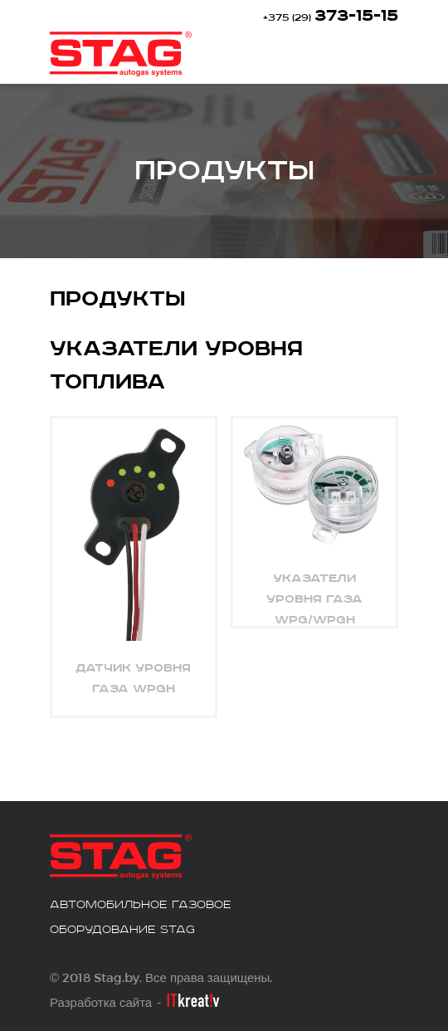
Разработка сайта (101, 1001)
